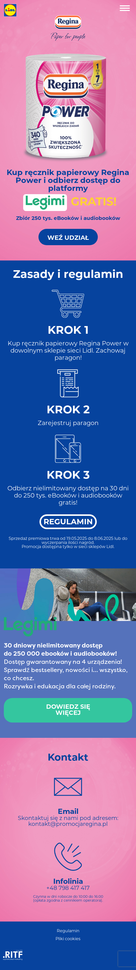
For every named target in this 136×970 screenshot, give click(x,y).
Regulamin (68, 931)
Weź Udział (68, 238)
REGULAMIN (68, 522)
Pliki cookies (68, 939)
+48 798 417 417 (68, 888)
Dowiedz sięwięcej (68, 710)
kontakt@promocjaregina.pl (68, 824)
